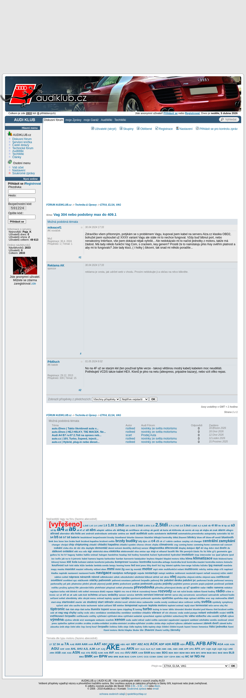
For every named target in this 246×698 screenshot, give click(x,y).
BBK (158, 653)
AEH (182, 644)
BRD (110, 657)
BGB (209, 653)
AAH (78, 644)
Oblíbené (144, 129)
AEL (190, 643)
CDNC (160, 657)
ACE (146, 644)
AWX (134, 652)
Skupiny (127, 129)
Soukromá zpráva (136, 688)
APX (197, 648)
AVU (127, 652)
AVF (111, 652)
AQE (214, 649)
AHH (67, 649)
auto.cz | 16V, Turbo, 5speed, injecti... (75, 438)
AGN (232, 644)
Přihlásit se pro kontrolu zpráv (217, 129)
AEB (175, 644)
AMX (175, 649)
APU (191, 649)
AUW (100, 653)
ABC (105, 644)
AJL (86, 648)
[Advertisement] (123, 36)
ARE (230, 649)
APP (186, 649)
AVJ (122, 653)
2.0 (146, 686)
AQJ (225, 649)
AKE (113, 647)
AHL (73, 648)
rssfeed (130, 428)
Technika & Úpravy (86, 204)
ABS (122, 644)
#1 (80, 257)
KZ (182, 657)
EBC (178, 657)
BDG (165, 652)
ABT (128, 644)
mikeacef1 (55, 227)
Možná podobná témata (63, 221)
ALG (142, 649)
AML (169, 649)
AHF (62, 649)
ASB (58, 652)
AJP (98, 649)
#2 (80, 390)
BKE (220, 653)
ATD (88, 653)
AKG (123, 649)
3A (58, 644)
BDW (182, 653)
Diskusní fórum (53, 120)
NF (192, 656)
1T (50, 644)
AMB (158, 649)
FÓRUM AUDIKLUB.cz (59, 204)
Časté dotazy (20, 145)
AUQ (94, 652)
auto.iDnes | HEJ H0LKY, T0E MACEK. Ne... (79, 431)
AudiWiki (106, 120)
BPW (103, 656)
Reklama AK (56, 265)
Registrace (164, 129)
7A (66, 644)
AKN (130, 648)
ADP (161, 644)
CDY (166, 657)
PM (203, 656)
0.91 (133, 686)
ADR (168, 644)
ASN (76, 652)
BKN (225, 653)
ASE (64, 653)
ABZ (140, 644)
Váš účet (18, 167)
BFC (198, 653)
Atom (157, 686)
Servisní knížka (22, 142)
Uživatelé (99, 129)
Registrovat (33, 183)
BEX (187, 653)
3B (62, 644)
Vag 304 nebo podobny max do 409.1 (84, 214)
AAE (72, 644)
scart (129, 435)
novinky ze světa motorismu (159, 428)
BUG (127, 657)
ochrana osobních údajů (112, 694)
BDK (171, 653)
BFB (193, 653)
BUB (121, 657)
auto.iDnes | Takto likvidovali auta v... (75, 428)
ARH (52, 653)
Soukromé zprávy (23, 173)
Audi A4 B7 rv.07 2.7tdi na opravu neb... (76, 435)
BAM (147, 652)
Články (16, 157)
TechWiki (120, 120)
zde (33, 283)
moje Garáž (91, 120)
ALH (148, 649)
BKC (214, 653)
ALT (153, 649)
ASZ (83, 653)
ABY (134, 644)
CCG (146, 657)
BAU (153, 653)
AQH (219, 649)
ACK (154, 644)
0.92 (140, 686)
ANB (180, 649)
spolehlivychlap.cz (137, 694)
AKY (137, 649)
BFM (203, 653)
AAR (90, 644)
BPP (96, 657)
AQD (208, 649)
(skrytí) (112, 129)
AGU (55, 648)
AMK (164, 649)
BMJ (81, 657)
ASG (69, 653)
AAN (85, 644)
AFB (201, 643)
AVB (106, 653)
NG (197, 656)
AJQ (103, 649)
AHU (80, 648)
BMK (89, 656)
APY (203, 649)
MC (187, 656)
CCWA (152, 657)
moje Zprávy (73, 120)
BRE (116, 657)
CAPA (133, 657)
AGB (226, 644)
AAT (97, 644)
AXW (140, 653)
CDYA (172, 657)
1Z (54, 644)
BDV (176, 653)
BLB (231, 652)
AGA (220, 644)
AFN (212, 643)
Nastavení (18, 170)
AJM (92, 648)
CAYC (140, 657)
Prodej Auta (148, 435)
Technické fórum (22, 148)
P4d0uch (54, 361)
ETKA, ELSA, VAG (110, 204)
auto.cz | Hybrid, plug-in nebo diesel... (75, 441)
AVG (117, 653)
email (155, 688)
